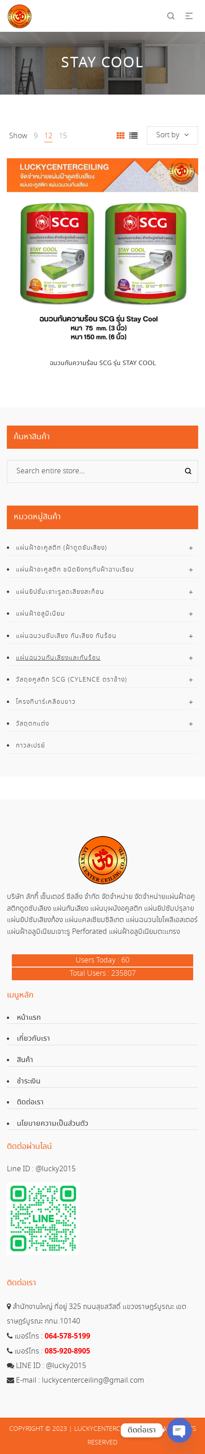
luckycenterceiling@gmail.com (93, 1380)
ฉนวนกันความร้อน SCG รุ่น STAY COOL (103, 363)
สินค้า (25, 1060)
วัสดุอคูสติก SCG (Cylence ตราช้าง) (71, 679)
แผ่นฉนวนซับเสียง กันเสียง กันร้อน (66, 636)
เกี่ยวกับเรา (33, 1038)
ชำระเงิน (29, 1081)
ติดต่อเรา (30, 1102)
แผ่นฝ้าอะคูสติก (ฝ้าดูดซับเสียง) (61, 547)
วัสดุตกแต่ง (32, 723)
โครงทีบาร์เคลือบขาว (46, 702)
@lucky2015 (56, 1169)
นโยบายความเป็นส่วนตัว (52, 1123)
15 (63, 136)
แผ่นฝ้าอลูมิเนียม (40, 613)
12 (48, 136)
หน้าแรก (29, 1018)
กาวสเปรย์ (30, 745)
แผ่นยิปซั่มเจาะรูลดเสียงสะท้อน (60, 592)
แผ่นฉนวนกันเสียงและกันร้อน (58, 657)
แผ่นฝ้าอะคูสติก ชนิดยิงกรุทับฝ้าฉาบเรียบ (75, 569)
